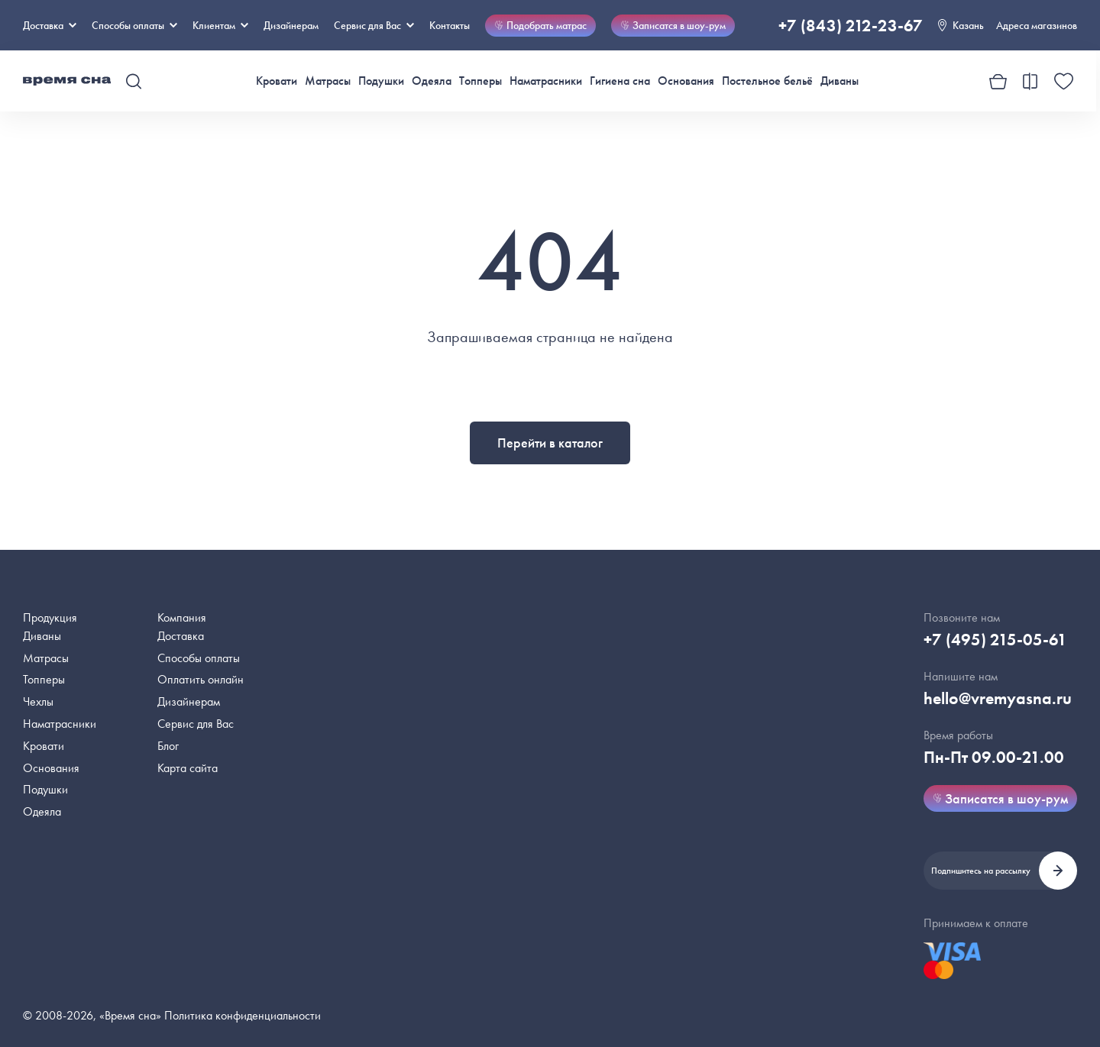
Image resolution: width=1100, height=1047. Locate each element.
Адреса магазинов (1036, 25)
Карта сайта (187, 768)
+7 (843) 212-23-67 (850, 26)
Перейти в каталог (550, 442)
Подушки (381, 81)
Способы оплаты (198, 658)
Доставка (49, 25)
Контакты (449, 25)
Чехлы (38, 701)
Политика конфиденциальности (242, 1015)
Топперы (480, 81)
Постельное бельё (767, 81)
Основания (686, 81)
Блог (168, 746)
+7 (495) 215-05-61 (995, 640)
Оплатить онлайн (200, 679)
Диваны (839, 81)
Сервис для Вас (374, 25)
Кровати (276, 81)
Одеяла (431, 81)
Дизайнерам (291, 25)
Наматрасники (546, 81)
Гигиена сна (620, 81)
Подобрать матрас (540, 25)
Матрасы (328, 81)
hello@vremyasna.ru (998, 698)
